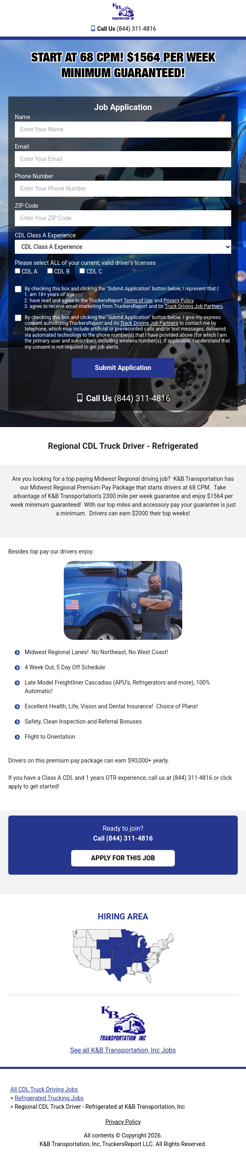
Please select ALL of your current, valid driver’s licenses (85, 263)
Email (22, 146)
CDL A (26, 271)
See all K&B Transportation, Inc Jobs (123, 1050)
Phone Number (34, 176)
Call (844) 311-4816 (123, 838)
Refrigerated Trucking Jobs (49, 1098)
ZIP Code (26, 205)
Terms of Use (138, 300)
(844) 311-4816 (126, 28)
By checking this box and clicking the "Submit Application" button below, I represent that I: (124, 298)
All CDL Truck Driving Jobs (44, 1089)
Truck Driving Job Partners (194, 306)
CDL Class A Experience (45, 235)
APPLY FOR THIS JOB (123, 858)
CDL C (90, 271)
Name (22, 117)
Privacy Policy (178, 300)
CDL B (58, 271)
